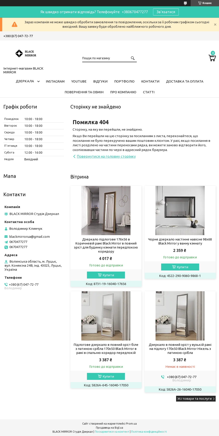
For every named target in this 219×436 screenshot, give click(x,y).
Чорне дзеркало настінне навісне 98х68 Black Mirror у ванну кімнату (180, 241)
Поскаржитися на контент (112, 431)
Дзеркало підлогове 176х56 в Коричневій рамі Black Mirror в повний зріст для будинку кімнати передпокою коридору (106, 245)
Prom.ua (131, 423)
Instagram (55, 81)
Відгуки (100, 81)
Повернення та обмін (84, 92)
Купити (108, 275)
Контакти (150, 81)
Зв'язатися (166, 12)
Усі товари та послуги (194, 398)
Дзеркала (25, 81)
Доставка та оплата (184, 81)
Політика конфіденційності (149, 431)
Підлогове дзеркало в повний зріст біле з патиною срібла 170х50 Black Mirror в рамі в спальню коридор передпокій (106, 349)
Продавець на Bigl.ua (109, 427)
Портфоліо (124, 81)
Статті (148, 92)
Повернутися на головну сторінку (106, 156)
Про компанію (123, 92)
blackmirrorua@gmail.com (29, 236)
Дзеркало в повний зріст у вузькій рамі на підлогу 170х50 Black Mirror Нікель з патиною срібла (180, 349)
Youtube (78, 81)
